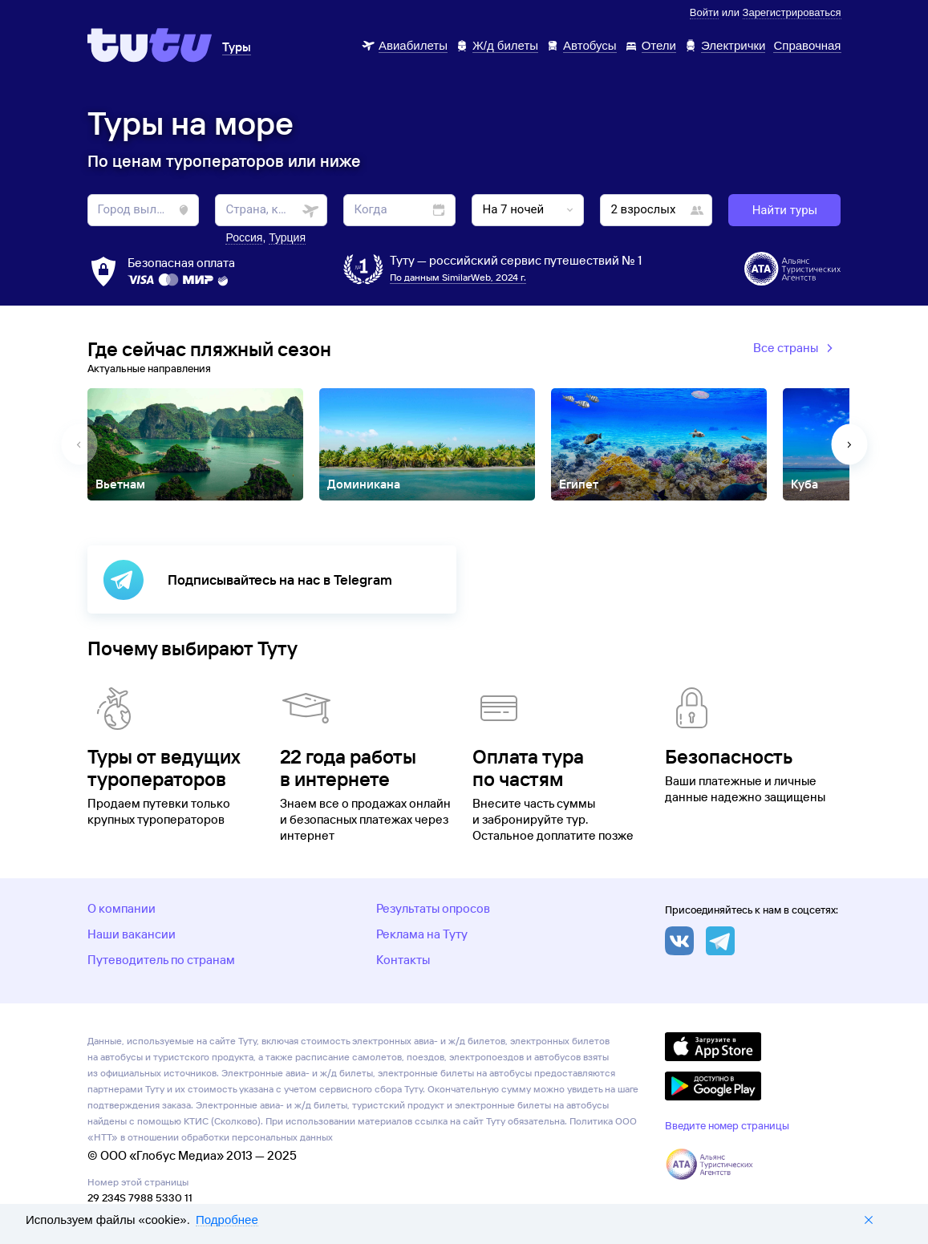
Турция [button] (287, 237)
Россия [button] (243, 237)
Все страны (795, 349)
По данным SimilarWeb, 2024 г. (458, 277)
